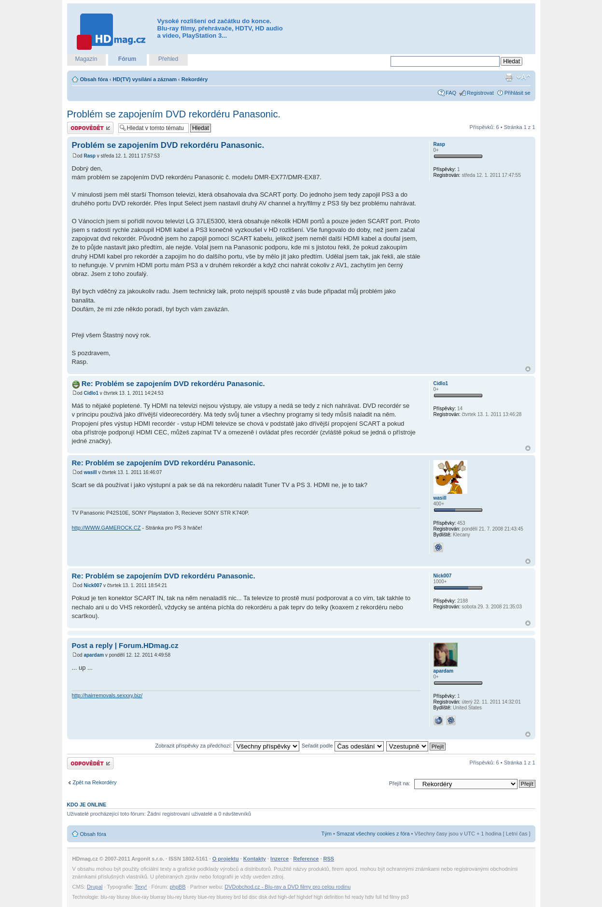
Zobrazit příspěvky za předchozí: (227, 746)
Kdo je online (87, 804)
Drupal (94, 887)
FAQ (451, 93)
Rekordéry (195, 79)
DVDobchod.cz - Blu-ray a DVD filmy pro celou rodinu (287, 887)
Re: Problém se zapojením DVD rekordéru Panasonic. (173, 383)
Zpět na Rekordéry (95, 782)
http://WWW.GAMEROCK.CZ (106, 528)
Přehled (168, 59)
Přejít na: (399, 783)
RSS (329, 859)
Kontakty (254, 859)
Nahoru (528, 369)
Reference (306, 859)
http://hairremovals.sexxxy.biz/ (107, 695)
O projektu (225, 859)
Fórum (127, 59)
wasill (90, 472)
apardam (94, 655)
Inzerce (279, 859)
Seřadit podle (343, 746)
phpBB (177, 887)
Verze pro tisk (509, 77)
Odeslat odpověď (90, 128)
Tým (327, 833)
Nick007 (93, 585)
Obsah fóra (94, 79)
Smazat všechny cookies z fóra (373, 833)
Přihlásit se (517, 93)
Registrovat (480, 93)
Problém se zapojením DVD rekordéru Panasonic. (173, 114)
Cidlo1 (91, 393)
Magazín (86, 59)
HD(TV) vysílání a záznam (144, 79)
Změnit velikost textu (524, 77)
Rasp (89, 155)
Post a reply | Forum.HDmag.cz (125, 645)
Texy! (141, 887)
